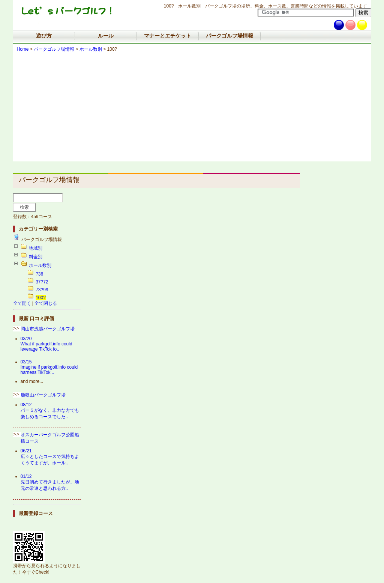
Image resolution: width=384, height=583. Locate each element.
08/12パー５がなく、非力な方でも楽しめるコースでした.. (50, 410)
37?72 (42, 282)
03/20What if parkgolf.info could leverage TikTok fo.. (46, 344)
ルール (106, 36)
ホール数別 (91, 49)
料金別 (35, 256)
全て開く (22, 303)
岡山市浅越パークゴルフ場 (48, 328)
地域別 (35, 248)
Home (23, 49)
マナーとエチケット (167, 36)
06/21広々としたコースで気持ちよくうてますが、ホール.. (50, 456)
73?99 (42, 289)
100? (41, 297)
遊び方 (44, 36)
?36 (39, 274)
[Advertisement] (192, 108)
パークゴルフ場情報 (229, 36)
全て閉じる (45, 303)
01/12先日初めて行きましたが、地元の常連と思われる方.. (50, 482)
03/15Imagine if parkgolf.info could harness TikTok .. (49, 367)
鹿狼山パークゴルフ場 (43, 395)
